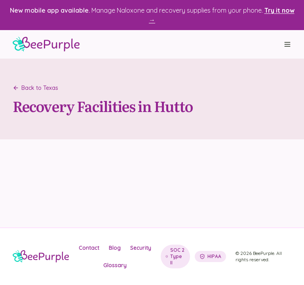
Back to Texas (35, 87)
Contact (89, 247)
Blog (115, 247)
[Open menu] (287, 44)
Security (140, 247)
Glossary (115, 265)
